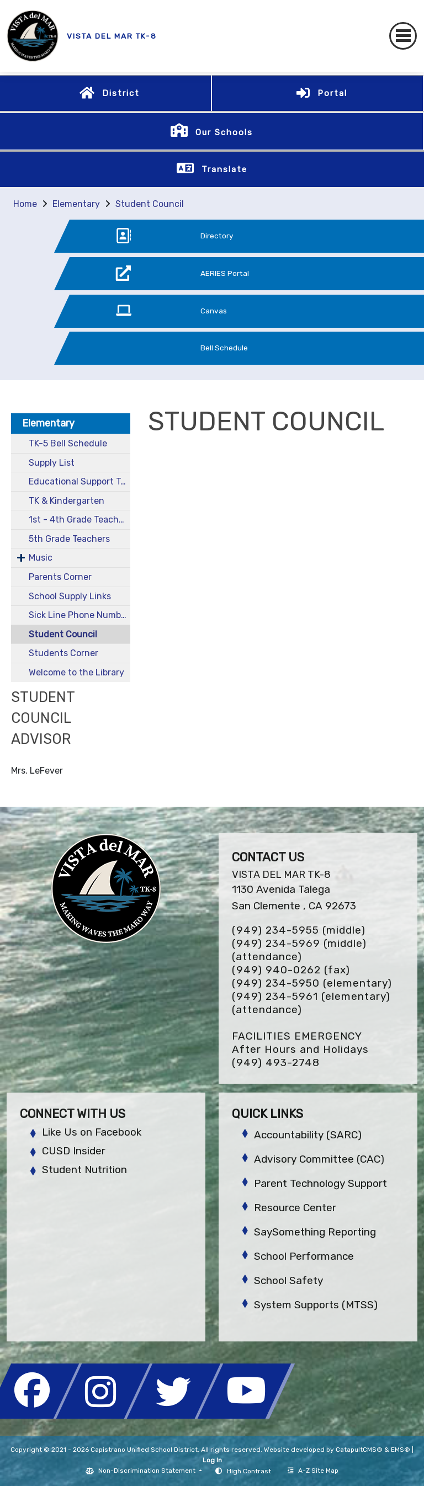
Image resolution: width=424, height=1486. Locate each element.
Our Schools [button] (224, 132)
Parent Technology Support (320, 1183)
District (121, 93)
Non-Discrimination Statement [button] (147, 1470)
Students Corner (63, 653)
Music (40, 557)
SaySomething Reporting (315, 1232)
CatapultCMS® (359, 1449)
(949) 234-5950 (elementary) (312, 983)
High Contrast (249, 1471)
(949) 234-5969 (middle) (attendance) (299, 950)
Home (25, 204)
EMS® (400, 1449)
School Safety (288, 1280)
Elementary (76, 204)
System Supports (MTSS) (316, 1304)
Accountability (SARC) (308, 1134)
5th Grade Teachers (69, 539)
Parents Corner (60, 577)
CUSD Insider (73, 1150)
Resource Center (295, 1207)
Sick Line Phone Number (79, 615)
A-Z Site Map (313, 1470)
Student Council (149, 204)
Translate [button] (224, 169)
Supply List (52, 462)
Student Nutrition (84, 1169)
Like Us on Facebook (91, 1132)
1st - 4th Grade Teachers (79, 519)
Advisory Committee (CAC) (319, 1159)
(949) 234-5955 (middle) (298, 930)
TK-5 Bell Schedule (68, 443)
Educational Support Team (79, 481)
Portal (332, 93)
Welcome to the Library (76, 672)
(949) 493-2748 (276, 1062)
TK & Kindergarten (66, 501)
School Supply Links (70, 596)
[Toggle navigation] (403, 35)
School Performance (304, 1256)
